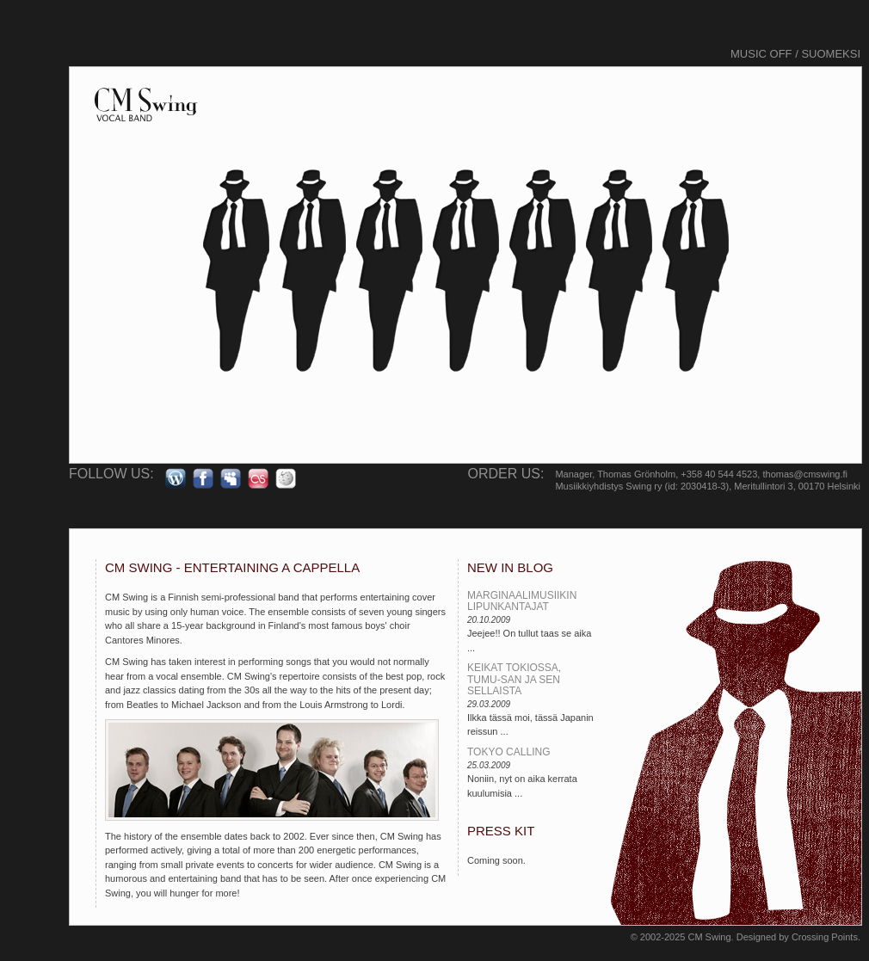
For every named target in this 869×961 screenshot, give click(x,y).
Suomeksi (830, 53)
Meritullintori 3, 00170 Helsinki (797, 486)
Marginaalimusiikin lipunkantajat (521, 601)
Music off (761, 53)
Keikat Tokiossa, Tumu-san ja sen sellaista (514, 679)
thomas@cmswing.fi (804, 474)
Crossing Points (825, 937)
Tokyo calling (508, 752)
